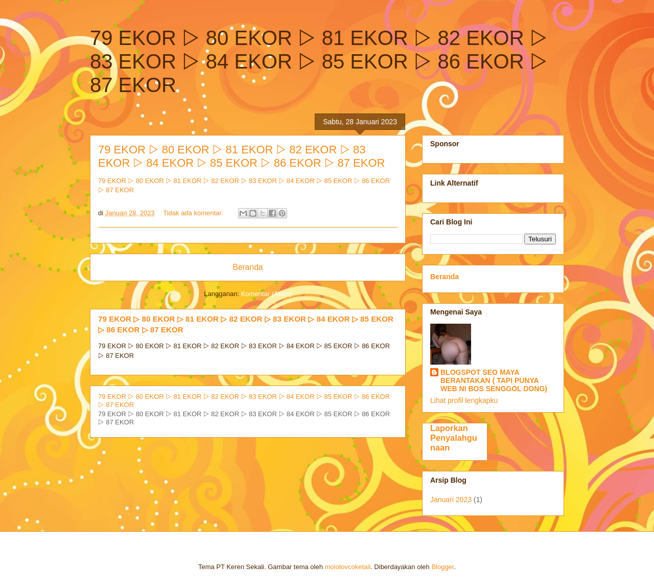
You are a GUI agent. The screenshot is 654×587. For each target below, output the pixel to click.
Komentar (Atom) (266, 294)
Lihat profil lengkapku (464, 400)
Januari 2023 (451, 499)
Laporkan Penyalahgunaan (453, 437)
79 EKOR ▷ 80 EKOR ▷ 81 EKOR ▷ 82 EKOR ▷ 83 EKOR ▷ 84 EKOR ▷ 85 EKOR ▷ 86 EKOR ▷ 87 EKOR (241, 156)
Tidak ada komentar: (194, 213)
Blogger (442, 567)
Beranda (248, 267)
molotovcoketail (348, 567)
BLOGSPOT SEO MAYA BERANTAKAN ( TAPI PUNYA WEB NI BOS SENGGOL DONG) (493, 380)
